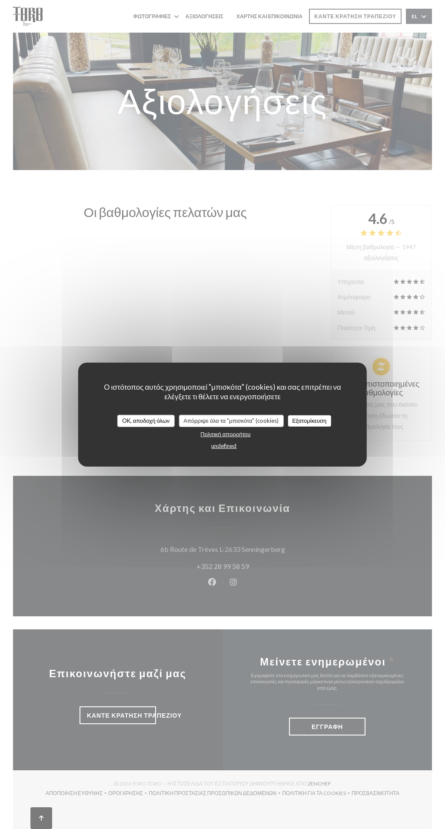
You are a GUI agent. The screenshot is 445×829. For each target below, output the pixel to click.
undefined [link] (223, 445)
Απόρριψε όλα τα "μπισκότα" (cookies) (231, 420)
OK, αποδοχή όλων (146, 420)
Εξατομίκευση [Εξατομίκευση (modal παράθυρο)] (309, 420)
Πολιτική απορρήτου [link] (225, 433)
